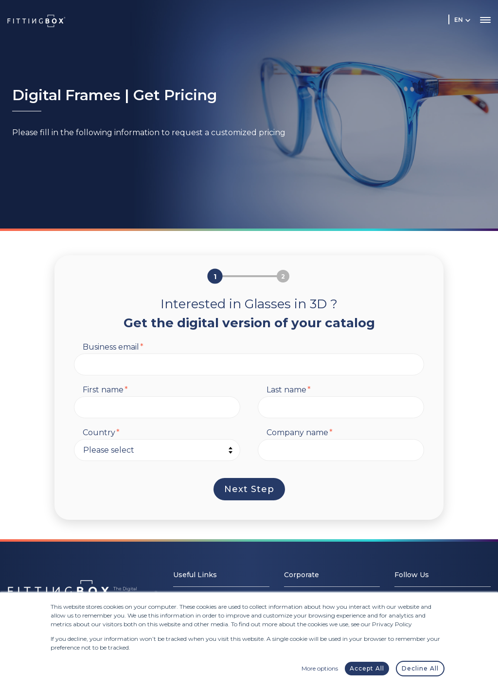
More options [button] (320, 668)
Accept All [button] (367, 668)
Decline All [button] (420, 668)
